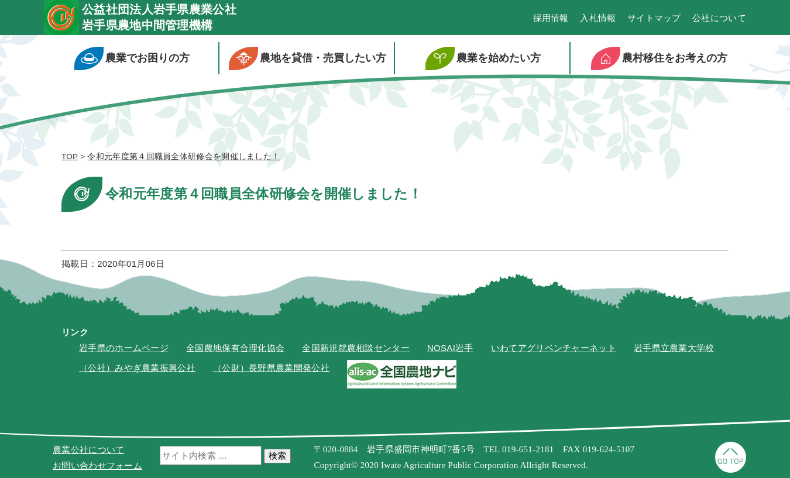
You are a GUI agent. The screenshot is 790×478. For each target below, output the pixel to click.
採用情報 (551, 18)
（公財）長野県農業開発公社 (271, 368)
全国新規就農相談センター (356, 348)
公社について (719, 18)
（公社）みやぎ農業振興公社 (137, 368)
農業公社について (88, 450)
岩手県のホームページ (124, 348)
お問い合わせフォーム (97, 465)
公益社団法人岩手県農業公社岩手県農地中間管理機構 (159, 17)
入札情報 (598, 18)
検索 (277, 455)
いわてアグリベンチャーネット (553, 348)
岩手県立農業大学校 (674, 348)
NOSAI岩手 (450, 348)
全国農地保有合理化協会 (235, 348)
